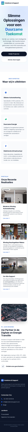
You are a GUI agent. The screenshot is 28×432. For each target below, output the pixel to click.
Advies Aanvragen (14, 60)
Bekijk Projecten (14, 54)
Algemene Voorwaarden (8, 417)
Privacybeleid (5, 414)
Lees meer (6, 218)
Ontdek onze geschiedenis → (15, 366)
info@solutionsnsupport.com (11, 402)
